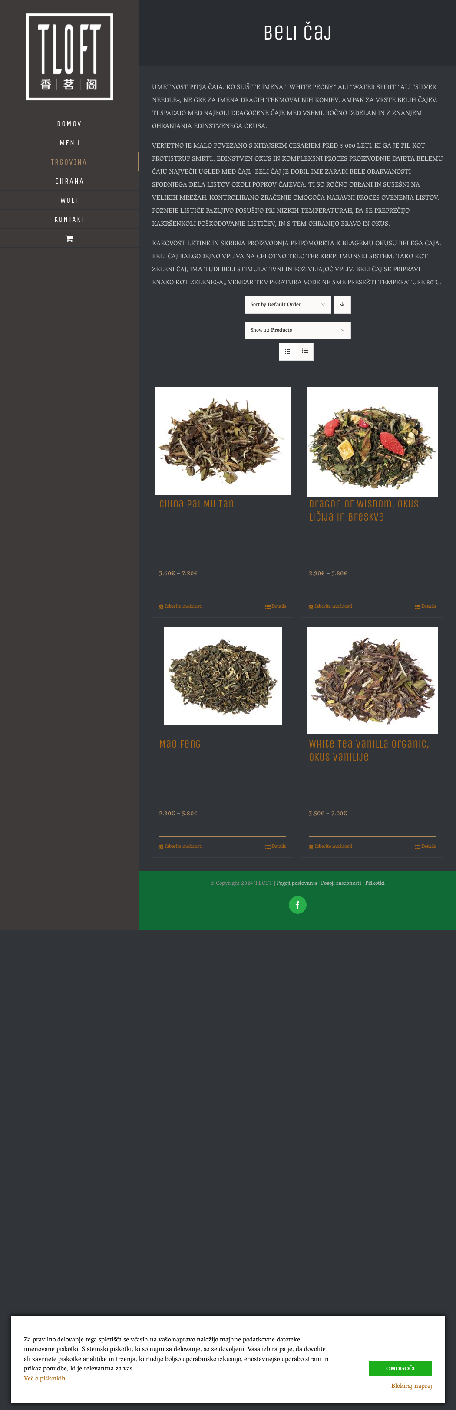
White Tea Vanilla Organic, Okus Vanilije (369, 751)
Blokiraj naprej (411, 1386)
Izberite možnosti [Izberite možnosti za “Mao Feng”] (183, 847)
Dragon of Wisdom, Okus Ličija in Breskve (364, 510)
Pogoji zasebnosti (341, 883)
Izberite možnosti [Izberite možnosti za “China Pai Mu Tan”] (183, 607)
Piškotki (375, 883)
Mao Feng (180, 744)
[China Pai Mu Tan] (222, 438)
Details (278, 607)
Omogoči (400, 1368)
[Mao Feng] (222, 678)
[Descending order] (342, 305)
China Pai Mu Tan (196, 504)
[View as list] (304, 351)
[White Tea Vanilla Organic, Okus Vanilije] (372, 678)
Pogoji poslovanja (297, 883)
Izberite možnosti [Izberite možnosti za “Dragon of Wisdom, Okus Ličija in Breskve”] (333, 607)
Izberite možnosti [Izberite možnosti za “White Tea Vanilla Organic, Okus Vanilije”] (333, 847)
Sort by (276, 305)
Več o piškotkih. (45, 1379)
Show (271, 331)
